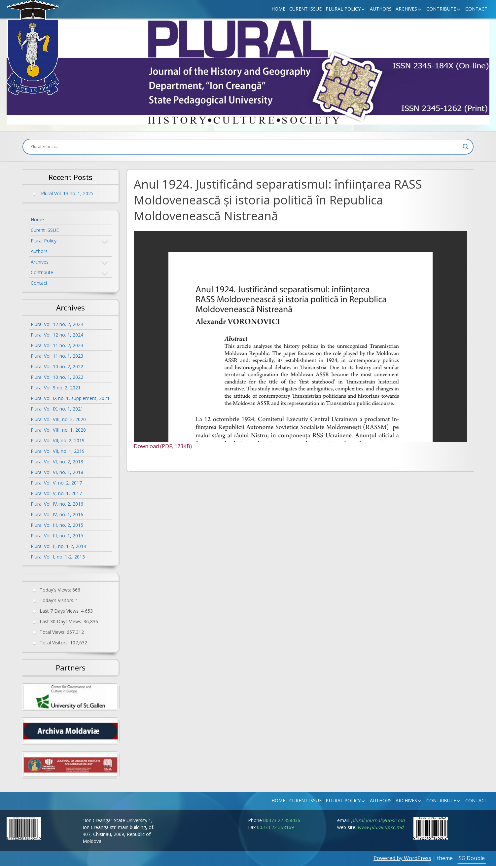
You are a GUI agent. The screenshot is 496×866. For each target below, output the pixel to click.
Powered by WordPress (402, 858)
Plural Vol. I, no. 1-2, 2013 (58, 557)
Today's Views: (56, 590)
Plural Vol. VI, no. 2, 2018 (57, 461)
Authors (381, 9)
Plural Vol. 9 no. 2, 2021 (56, 387)
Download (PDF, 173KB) (163, 446)
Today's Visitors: (58, 600)
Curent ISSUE (305, 9)
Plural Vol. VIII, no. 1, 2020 (58, 430)
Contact (476, 9)
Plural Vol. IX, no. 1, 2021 (57, 409)
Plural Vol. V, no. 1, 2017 (56, 493)
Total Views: (53, 632)
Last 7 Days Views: (60, 611)
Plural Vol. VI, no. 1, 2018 (57, 472)
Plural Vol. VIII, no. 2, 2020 (58, 419)
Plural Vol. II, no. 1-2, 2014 (58, 546)
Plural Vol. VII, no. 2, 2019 (58, 440)
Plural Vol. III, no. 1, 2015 (57, 535)
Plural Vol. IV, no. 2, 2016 (57, 504)
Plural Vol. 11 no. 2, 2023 (57, 345)
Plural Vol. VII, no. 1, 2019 (58, 451)
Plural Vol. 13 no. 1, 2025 (67, 193)
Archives (406, 9)
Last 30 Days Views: (62, 621)
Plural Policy (343, 9)
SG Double (472, 858)
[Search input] (245, 146)
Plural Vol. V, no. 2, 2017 (56, 483)
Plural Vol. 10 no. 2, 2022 (57, 366)
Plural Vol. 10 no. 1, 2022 (57, 377)
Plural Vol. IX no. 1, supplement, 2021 (70, 398)
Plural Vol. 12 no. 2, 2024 (57, 324)
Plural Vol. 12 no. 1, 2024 (57, 335)
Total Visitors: (55, 642)
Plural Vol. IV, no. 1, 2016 (57, 514)
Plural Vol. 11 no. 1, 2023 (57, 356)
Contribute (441, 9)
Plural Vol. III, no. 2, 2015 (57, 525)
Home (278, 9)
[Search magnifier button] (465, 146)
